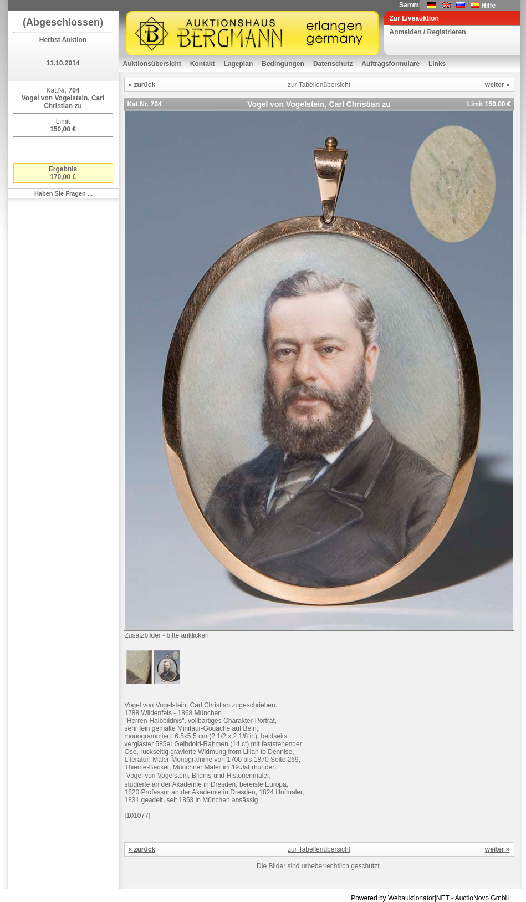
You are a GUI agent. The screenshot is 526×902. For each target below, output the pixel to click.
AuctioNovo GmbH (482, 898)
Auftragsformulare (390, 64)
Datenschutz (333, 64)
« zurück (142, 85)
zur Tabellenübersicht (319, 85)
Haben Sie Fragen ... (63, 193)
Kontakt (202, 64)
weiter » (497, 85)
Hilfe (488, 5)
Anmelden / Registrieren (428, 32)
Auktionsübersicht (152, 64)
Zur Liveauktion (414, 18)
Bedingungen (283, 64)
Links (437, 64)
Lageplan (238, 64)
